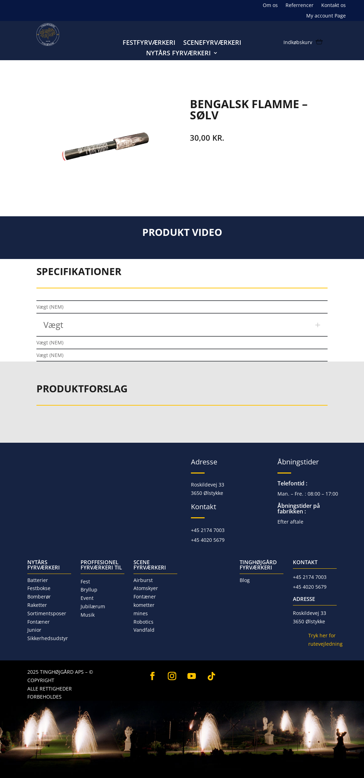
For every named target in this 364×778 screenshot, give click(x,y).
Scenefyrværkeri (212, 43)
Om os (270, 5)
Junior (126, 85)
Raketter (37, 605)
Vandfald (143, 629)
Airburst (143, 580)
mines (140, 613)
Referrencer (300, 5)
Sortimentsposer (46, 613)
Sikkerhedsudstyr (47, 638)
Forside (46, 85)
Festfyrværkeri (149, 43)
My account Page (326, 16)
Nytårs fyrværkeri (178, 53)
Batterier (37, 580)
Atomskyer (145, 588)
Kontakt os (333, 5)
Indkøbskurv (297, 42)
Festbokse (38, 588)
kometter (143, 605)
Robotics (143, 621)
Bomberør (39, 596)
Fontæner (38, 621)
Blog (245, 580)
